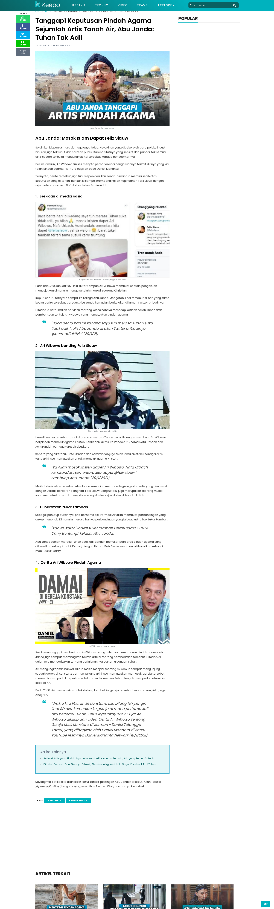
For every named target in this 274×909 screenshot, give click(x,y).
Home (37, 11)
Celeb (46, 11)
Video (123, 5)
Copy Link (23, 51)
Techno (102, 5)
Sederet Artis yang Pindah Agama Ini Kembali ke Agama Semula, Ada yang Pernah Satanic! (99, 758)
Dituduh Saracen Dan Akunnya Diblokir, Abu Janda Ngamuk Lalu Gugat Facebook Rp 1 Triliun (99, 764)
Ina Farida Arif (64, 45)
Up (266, 904)
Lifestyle (78, 5)
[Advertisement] (137, 842)
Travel (143, 5)
